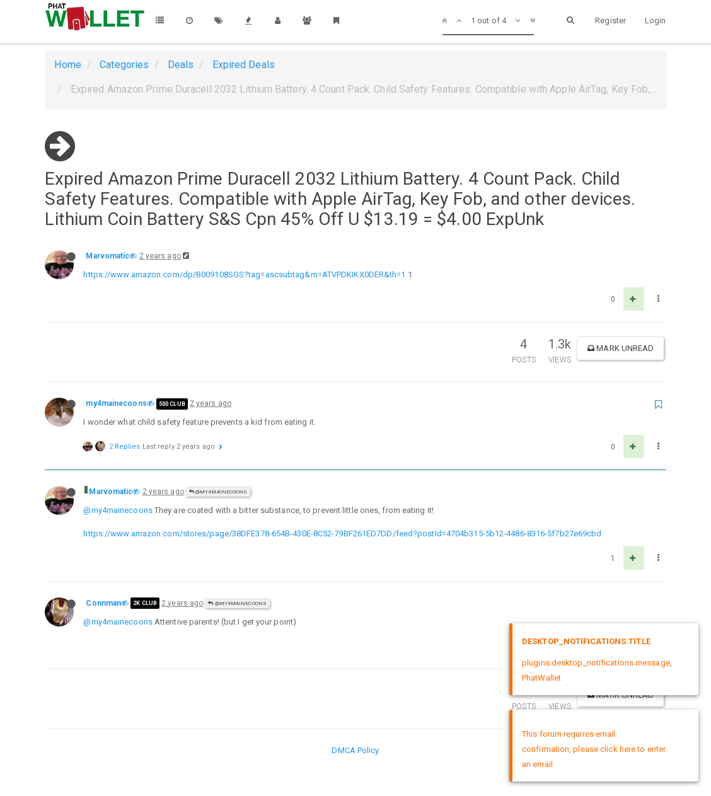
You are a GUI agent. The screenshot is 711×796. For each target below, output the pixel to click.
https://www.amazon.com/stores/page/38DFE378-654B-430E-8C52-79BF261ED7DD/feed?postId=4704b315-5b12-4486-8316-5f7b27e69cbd (342, 533)
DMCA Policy (355, 750)
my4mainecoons (116, 403)
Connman (103, 603)
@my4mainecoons (218, 492)
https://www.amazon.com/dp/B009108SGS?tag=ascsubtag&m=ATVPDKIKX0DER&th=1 (244, 274)
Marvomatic (107, 255)
